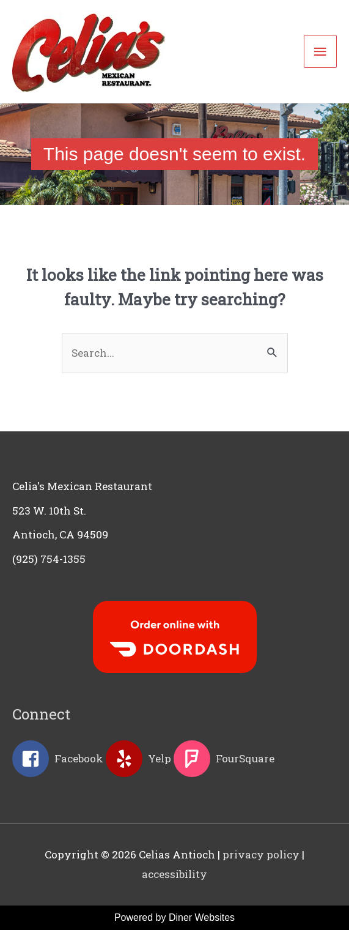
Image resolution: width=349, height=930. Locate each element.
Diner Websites (202, 917)
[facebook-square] (57, 758)
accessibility (174, 874)
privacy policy (260, 854)
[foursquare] (224, 758)
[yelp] (138, 758)
